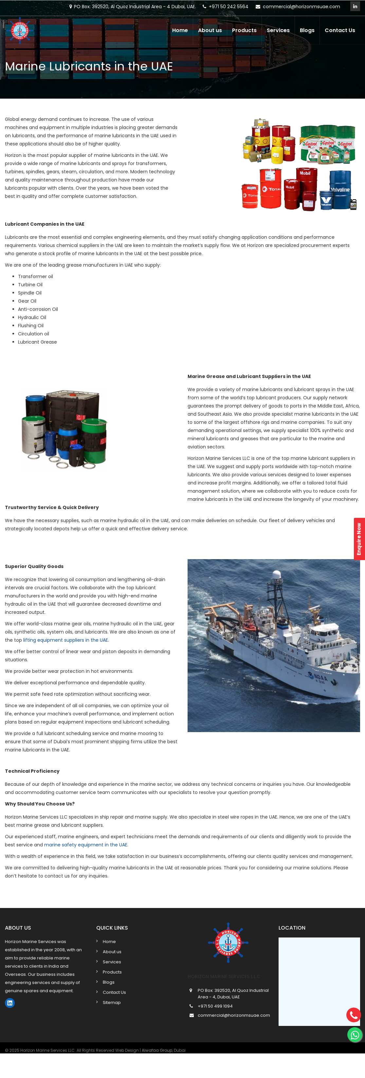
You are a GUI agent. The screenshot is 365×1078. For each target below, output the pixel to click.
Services (278, 30)
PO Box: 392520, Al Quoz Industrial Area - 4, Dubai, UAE (233, 993)
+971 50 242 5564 (228, 6)
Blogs (307, 30)
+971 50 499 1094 (215, 1006)
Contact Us (340, 30)
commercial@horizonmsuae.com (301, 6)
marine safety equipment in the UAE (85, 845)
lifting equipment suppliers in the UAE (65, 640)
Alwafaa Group (157, 1050)
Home (180, 30)
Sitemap (112, 1002)
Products (244, 30)
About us (210, 30)
